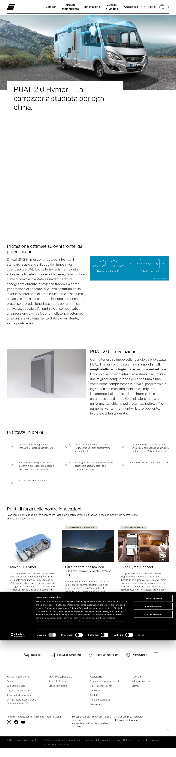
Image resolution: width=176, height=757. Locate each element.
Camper (51, 6)
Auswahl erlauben (153, 723)
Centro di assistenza (100, 700)
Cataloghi (95, 691)
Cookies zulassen (153, 715)
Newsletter (95, 705)
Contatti (94, 696)
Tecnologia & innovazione (20, 696)
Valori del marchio (141, 682)
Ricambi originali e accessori (104, 682)
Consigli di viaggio (112, 6)
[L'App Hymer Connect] (143, 546)
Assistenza (131, 6)
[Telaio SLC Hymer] (32, 546)
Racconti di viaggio (58, 682)
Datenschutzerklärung (108, 741)
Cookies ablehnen (153, 731)
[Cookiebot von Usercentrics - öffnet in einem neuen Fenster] (18, 752)
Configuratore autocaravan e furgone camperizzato (21, 702)
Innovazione (92, 6)
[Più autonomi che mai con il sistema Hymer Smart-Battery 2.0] (88, 546)
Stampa (136, 686)
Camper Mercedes (16, 686)
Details (141, 751)
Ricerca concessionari (101, 686)
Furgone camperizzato (70, 6)
